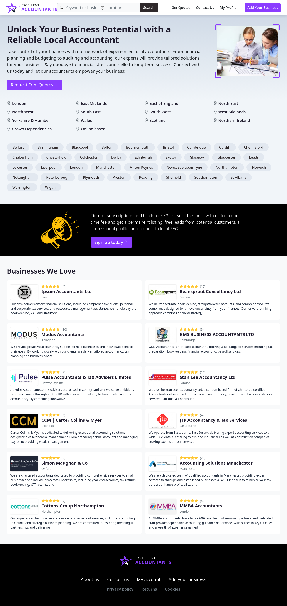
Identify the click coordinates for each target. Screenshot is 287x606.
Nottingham (22, 177)
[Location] (119, 7)
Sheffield (173, 177)
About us (90, 579)
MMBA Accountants (201, 506)
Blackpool (80, 147)
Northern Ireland (234, 120)
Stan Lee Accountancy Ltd (207, 377)
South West (160, 111)
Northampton (227, 167)
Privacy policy (120, 589)
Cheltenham (22, 157)
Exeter (171, 157)
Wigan (50, 187)
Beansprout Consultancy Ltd (210, 291)
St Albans (238, 177)
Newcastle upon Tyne (184, 167)
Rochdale (48, 426)
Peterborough (57, 177)
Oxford (46, 469)
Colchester (89, 157)
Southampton (205, 177)
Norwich (259, 167)
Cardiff (224, 147)
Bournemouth (137, 147)
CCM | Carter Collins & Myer (71, 420)
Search (148, 7)
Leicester (19, 167)
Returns (149, 589)
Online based (93, 128)
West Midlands (232, 111)
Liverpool (48, 167)
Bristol (168, 147)
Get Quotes (181, 7)
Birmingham (47, 147)
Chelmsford (253, 147)
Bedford (185, 297)
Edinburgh (143, 157)
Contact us (118, 579)
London (19, 103)
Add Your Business (262, 7)
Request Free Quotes (35, 85)
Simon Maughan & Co (64, 463)
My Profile (228, 7)
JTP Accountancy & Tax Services (213, 420)
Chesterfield (56, 157)
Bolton (107, 147)
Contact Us (205, 7)
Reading (146, 177)
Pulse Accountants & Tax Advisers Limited (86, 377)
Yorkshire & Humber (31, 120)
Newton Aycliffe (52, 383)
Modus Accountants (62, 334)
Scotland (158, 120)
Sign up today (111, 242)
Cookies (172, 589)
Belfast (18, 147)
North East (228, 103)
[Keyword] (77, 7)
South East (91, 111)
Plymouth (91, 177)
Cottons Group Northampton (72, 506)
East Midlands (94, 103)
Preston (119, 177)
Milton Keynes (141, 167)
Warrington (22, 187)
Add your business (187, 579)
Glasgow (197, 157)
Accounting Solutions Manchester (216, 463)
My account (148, 579)
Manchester (106, 167)
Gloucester (227, 157)
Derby (116, 157)
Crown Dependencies (32, 128)
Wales (86, 120)
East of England (164, 103)
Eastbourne (188, 426)
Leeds (254, 157)
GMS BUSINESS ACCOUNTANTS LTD (217, 334)
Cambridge (196, 147)
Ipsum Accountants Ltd (66, 291)
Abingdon (48, 340)
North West (23, 111)
